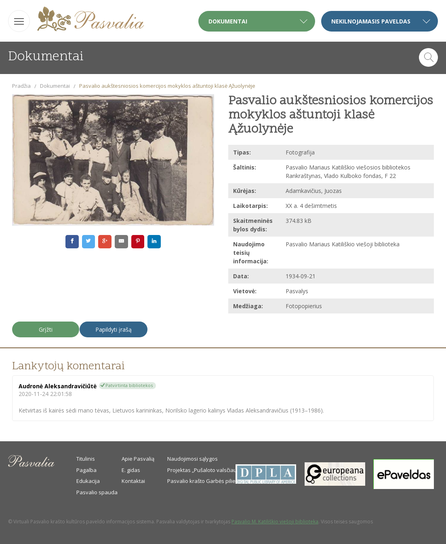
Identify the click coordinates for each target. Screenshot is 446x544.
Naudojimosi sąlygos (192, 458)
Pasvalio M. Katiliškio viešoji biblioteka (274, 521)
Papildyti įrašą (113, 329)
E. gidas (131, 470)
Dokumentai (55, 85)
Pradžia (21, 85)
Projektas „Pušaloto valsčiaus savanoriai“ (218, 470)
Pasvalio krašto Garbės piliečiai (205, 481)
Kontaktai (133, 481)
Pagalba (86, 470)
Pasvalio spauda (97, 492)
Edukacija (88, 481)
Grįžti (46, 329)
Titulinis (85, 458)
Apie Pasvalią (138, 458)
